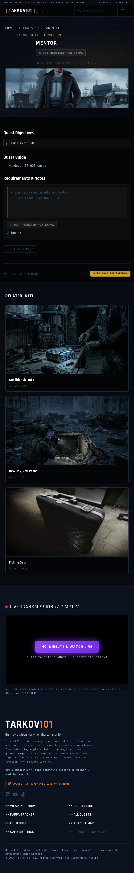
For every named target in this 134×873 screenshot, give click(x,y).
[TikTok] (23, 794)
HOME (9, 28)
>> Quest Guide (81, 806)
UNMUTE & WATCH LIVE (66, 646)
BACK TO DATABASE (21, 273)
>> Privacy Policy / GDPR (88, 831)
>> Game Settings (19, 831)
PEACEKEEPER (52, 28)
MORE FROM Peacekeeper (110, 273)
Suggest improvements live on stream (38, 783)
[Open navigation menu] (123, 10)
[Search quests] (98, 10)
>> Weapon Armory (20, 806)
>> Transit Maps (82, 823)
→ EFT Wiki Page (19, 249)
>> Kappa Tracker (19, 814)
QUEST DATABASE (28, 28)
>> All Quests (80, 814)
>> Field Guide (16, 823)
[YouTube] (15, 794)
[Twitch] (7, 794)
